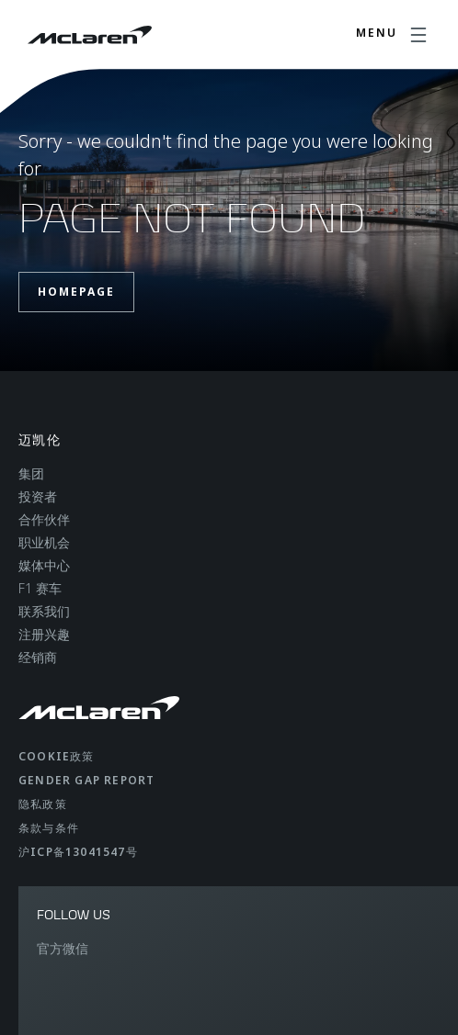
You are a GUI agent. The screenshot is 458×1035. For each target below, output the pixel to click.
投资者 (37, 496)
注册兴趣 (44, 634)
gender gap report (86, 780)
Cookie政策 (56, 756)
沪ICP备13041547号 (78, 852)
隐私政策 (42, 804)
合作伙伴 (44, 519)
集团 (31, 473)
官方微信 (62, 948)
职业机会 (44, 542)
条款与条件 (48, 828)
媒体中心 (44, 565)
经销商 (37, 657)
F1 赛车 (40, 588)
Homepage (76, 291)
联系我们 (44, 611)
